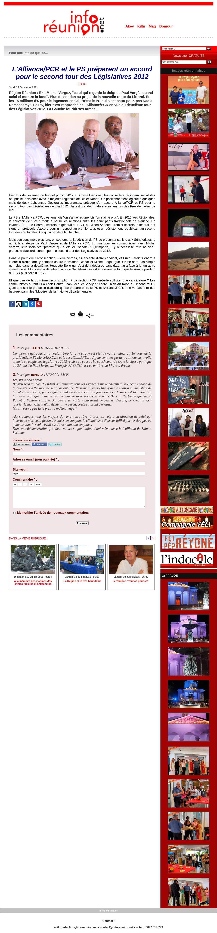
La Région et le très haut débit (82, 581)
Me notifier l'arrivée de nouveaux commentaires (53, 512)
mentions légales (108, 910)
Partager (90, 315)
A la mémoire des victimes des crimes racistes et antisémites (33, 583)
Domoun (166, 26)
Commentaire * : (25, 479)
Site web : (20, 469)
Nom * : (18, 449)
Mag (153, 26)
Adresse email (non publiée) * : (36, 459)
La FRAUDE (169, 575)
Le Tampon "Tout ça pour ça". (130, 581)
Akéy (130, 26)
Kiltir (141, 26)
